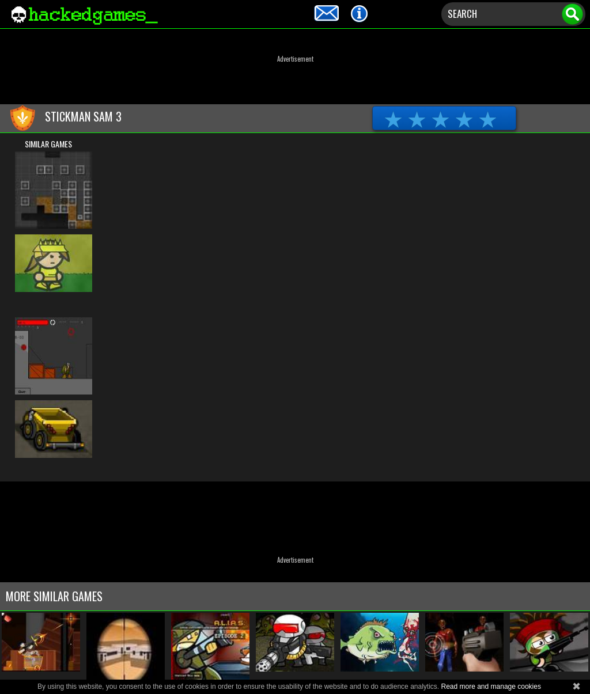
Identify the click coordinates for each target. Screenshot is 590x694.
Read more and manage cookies (490, 686)
